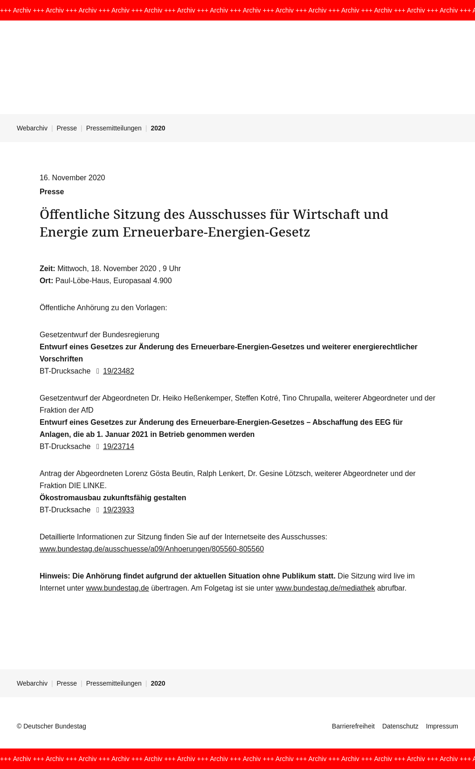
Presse (67, 128)
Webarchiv (32, 128)
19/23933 (113, 510)
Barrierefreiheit (353, 726)
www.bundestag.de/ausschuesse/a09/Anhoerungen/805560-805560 (152, 549)
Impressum (442, 726)
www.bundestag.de (117, 588)
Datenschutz (400, 726)
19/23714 (113, 446)
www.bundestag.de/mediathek (325, 588)
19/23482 (113, 371)
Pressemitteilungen (114, 128)
